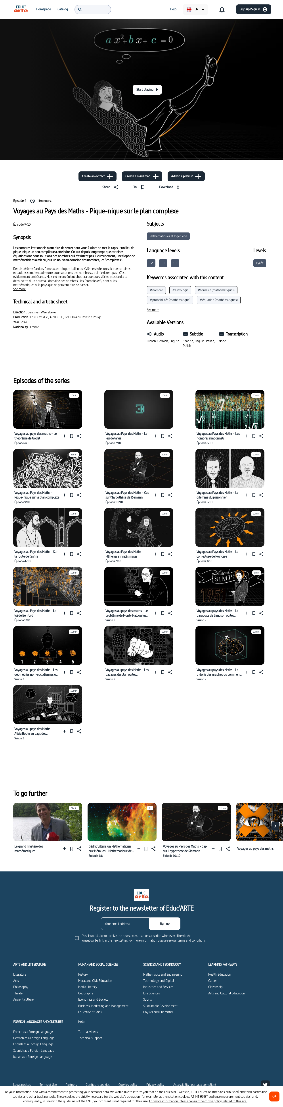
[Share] (111, 187)
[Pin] (139, 187)
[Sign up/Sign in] (253, 9)
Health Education (219, 974)
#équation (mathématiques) (219, 299)
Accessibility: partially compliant (194, 1084)
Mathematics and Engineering (162, 974)
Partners (71, 1084)
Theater (18, 993)
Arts (16, 980)
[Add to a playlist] (186, 176)
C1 (175, 263)
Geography (85, 993)
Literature (19, 974)
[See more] (19, 289)
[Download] (170, 187)
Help (81, 1022)
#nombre (156, 290)
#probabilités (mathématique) (170, 299)
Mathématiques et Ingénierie (168, 236)
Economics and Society (93, 999)
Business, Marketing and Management (103, 1005)
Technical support (90, 1038)
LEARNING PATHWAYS (222, 965)
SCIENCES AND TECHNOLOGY (162, 965)
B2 (151, 263)
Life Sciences (151, 993)
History (83, 974)
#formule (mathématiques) (216, 290)
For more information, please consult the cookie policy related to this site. (198, 1101)
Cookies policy (128, 1084)
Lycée (260, 263)
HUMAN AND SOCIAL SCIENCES (98, 965)
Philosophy (20, 986)
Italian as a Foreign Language (32, 1056)
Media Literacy (87, 986)
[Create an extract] (97, 176)
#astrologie (180, 290)
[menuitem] (21, 9)
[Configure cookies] (98, 1085)
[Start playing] (147, 90)
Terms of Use (48, 1084)
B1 (163, 263)
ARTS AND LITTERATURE (29, 965)
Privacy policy (155, 1084)
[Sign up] (164, 923)
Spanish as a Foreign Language (33, 1050)
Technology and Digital (158, 980)
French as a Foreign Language (33, 1031)
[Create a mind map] (142, 176)
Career (212, 980)
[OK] (274, 1096)
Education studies (90, 1012)
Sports (147, 999)
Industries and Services (158, 986)
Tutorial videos (88, 1031)
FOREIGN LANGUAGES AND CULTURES (38, 1022)
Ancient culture (23, 999)
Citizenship (215, 986)
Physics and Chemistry (158, 1012)
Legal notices (22, 1084)
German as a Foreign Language (33, 1038)
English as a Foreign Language (33, 1044)
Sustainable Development (160, 1005)
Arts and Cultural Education (226, 993)
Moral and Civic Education (95, 980)
